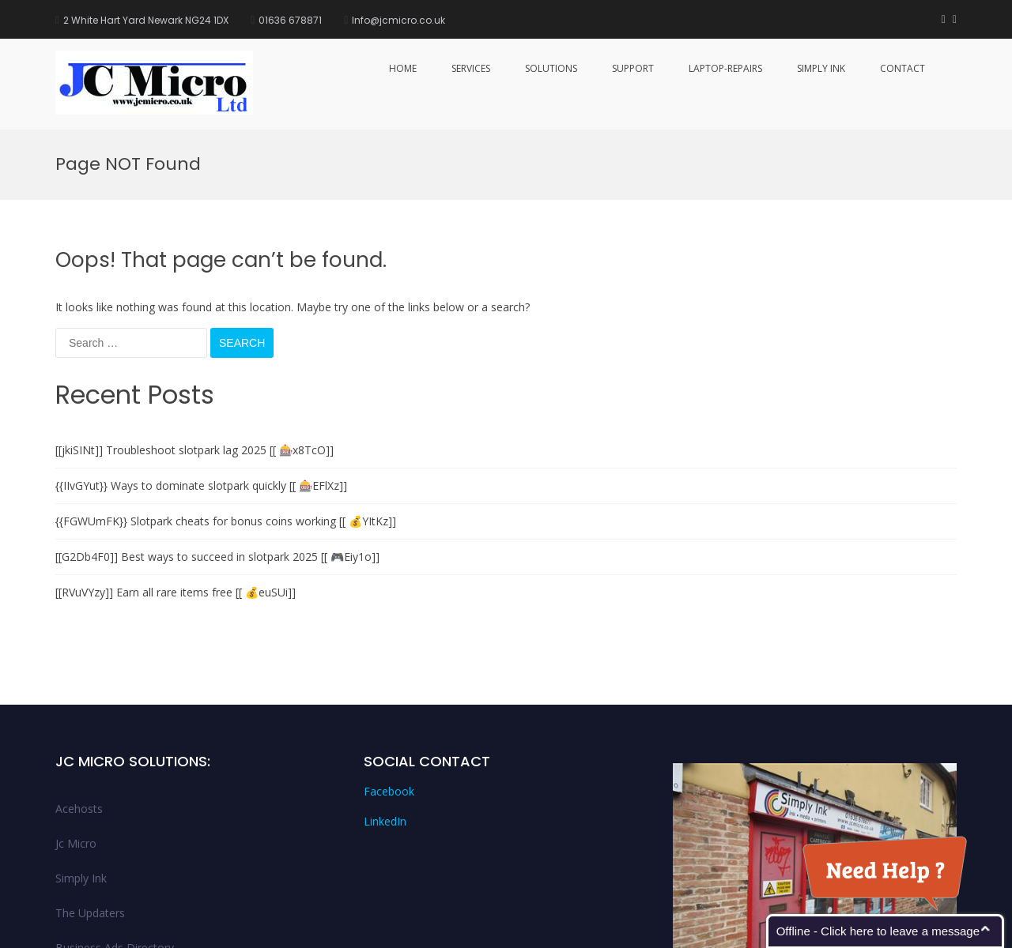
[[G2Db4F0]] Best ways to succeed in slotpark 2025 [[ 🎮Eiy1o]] (217, 426)
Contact (902, 68)
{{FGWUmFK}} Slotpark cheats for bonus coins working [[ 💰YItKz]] (225, 390)
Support (633, 68)
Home (403, 68)
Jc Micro (75, 712)
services (470, 68)
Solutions (551, 68)
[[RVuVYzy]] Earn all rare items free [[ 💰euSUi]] (175, 461)
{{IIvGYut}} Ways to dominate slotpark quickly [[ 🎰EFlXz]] (201, 355)
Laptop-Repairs (725, 68)
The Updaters (90, 782)
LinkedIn (385, 691)
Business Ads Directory (114, 817)
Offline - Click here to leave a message (878, 931)
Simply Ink (821, 68)
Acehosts (79, 678)
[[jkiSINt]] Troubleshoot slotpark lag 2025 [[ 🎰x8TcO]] (194, 319)
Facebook (389, 661)
